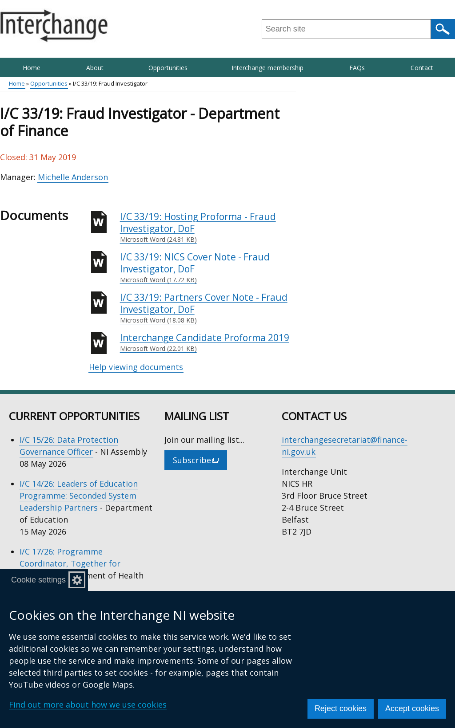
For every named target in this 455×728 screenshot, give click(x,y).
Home (31, 67)
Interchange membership (267, 67)
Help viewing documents (136, 367)
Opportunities (168, 67)
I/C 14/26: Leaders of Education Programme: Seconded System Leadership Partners (79, 495)
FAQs (357, 67)
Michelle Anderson (73, 177)
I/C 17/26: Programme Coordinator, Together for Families (70, 563)
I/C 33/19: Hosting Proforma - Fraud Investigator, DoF (208, 227)
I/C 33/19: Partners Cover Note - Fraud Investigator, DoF (208, 308)
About (95, 67)
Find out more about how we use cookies (88, 704)
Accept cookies (412, 708)
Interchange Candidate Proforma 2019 (208, 342)
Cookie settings (38, 579)
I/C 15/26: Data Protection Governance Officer (69, 445)
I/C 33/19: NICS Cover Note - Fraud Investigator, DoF (208, 267)
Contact (422, 67)
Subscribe (200, 462)
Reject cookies (341, 708)
